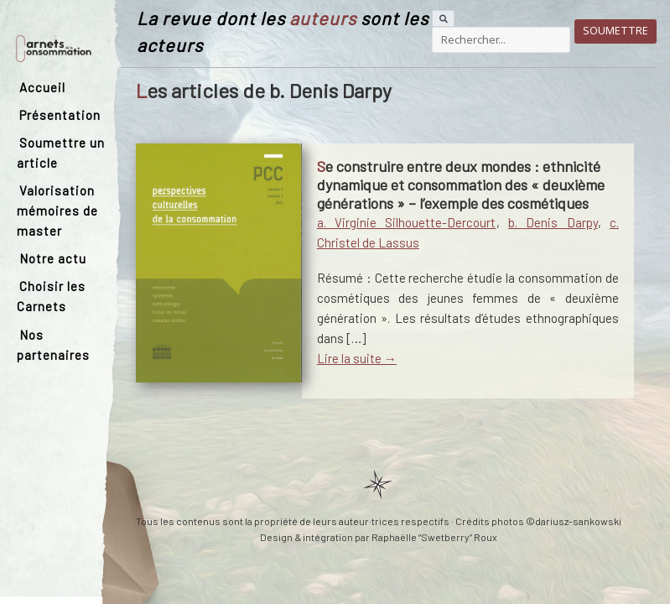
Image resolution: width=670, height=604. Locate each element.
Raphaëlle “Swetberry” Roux (434, 537)
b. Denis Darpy (553, 222)
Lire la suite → (357, 358)
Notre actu (52, 258)
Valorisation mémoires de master (57, 210)
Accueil (42, 87)
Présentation (60, 114)
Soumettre (615, 30)
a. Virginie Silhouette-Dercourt (406, 222)
